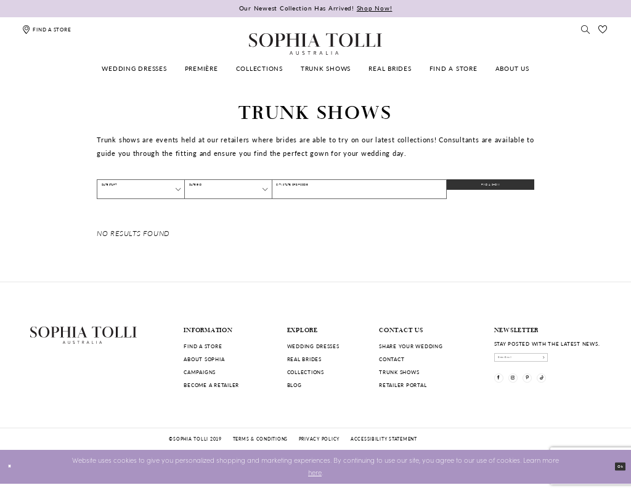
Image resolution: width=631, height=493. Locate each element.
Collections (305, 372)
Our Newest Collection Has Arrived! (316, 8)
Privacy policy (319, 448)
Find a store (203, 346)
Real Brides (304, 359)
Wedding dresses (313, 346)
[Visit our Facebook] (503, 391)
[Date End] (228, 189)
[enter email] (548, 361)
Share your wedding (410, 346)
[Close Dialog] (14, 476)
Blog (294, 384)
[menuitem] (134, 69)
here (315, 482)
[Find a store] (46, 29)
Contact (391, 359)
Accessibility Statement (384, 448)
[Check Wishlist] (603, 29)
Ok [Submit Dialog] (616, 475)
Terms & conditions (260, 448)
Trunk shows (399, 372)
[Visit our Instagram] (527, 391)
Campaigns (200, 372)
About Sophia (204, 359)
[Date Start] (141, 189)
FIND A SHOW (499, 188)
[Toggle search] (585, 29)
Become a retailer (211, 384)
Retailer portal (402, 384)
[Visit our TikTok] (575, 391)
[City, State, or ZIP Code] (359, 189)
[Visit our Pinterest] (551, 391)
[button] (174, 189)
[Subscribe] (593, 361)
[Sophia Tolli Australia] (315, 43)
